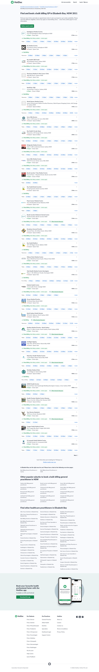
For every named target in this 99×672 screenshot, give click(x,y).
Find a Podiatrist (31, 629)
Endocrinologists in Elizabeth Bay (48, 526)
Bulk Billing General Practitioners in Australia (29, 6)
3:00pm (30, 97)
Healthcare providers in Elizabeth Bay (69, 569)
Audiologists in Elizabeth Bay (27, 547)
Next (75, 455)
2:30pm (70, 126)
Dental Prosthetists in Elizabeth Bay (28, 566)
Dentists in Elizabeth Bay (26, 568)
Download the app (25, 597)
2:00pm (44, 55)
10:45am (70, 41)
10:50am (72, 113)
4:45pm (42, 394)
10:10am (44, 113)
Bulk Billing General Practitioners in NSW (48, 6)
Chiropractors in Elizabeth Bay (27, 552)
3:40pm (65, 97)
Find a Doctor (30, 619)
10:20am (51, 113)
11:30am (63, 154)
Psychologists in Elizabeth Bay (67, 535)
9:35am (63, 225)
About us (59, 619)
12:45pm (56, 69)
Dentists (44, 625)
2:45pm (70, 196)
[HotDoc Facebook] (77, 617)
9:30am (35, 41)
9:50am (49, 41)
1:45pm (56, 126)
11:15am (65, 280)
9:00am (28, 69)
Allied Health (45, 622)
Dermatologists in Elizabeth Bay (47, 514)
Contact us (60, 625)
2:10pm (63, 83)
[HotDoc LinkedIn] (79, 617)
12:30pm (49, 69)
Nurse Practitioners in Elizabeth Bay (48, 544)
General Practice (46, 619)
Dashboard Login (46, 632)
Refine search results (27, 26)
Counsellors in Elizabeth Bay (27, 560)
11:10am (28, 83)
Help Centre (30, 653)
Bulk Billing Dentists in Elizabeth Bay (29, 518)
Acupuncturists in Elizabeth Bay (27, 544)
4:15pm (70, 337)
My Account (30, 650)
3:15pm (44, 97)
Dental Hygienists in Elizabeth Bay (28, 563)
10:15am (49, 154)
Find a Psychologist (32, 635)
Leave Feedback (31, 656)
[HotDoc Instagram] (82, 617)
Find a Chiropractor (32, 632)
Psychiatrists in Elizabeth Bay (67, 532)
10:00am (42, 154)
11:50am (63, 337)
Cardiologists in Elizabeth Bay (27, 550)
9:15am (35, 69)
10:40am (63, 41)
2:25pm (44, 252)
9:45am (35, 154)
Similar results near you (49, 462)
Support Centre (46, 635)
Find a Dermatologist (32, 644)
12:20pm (45, 379)
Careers (59, 622)
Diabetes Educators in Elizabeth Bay (48, 517)
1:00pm (63, 69)
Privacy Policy (61, 632)
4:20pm (65, 55)
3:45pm (72, 97)
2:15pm (63, 140)
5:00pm (35, 210)
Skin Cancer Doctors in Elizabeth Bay (69, 551)
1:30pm (42, 83)
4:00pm (58, 55)
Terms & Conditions (62, 629)
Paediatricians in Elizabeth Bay (47, 567)
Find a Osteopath (31, 641)
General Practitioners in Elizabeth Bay (49, 534)
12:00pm (30, 55)
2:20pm (51, 55)
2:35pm (58, 252)
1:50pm (56, 83)
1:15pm (70, 69)
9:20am (28, 41)
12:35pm (59, 379)
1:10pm (35, 83)
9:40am (42, 41)
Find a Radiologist (31, 647)
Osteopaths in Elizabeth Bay (47, 564)
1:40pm (49, 83)
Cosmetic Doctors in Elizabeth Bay (28, 558)
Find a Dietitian (31, 638)
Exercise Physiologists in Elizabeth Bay (49, 529)
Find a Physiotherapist (33, 625)
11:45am (70, 154)
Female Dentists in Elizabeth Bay (28, 538)
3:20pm (51, 97)
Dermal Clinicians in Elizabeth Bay (48, 511)
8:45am (35, 168)
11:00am (35, 295)
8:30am (28, 168)
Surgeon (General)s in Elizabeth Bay (68, 562)
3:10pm (37, 97)
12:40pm (37, 55)
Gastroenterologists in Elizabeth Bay (48, 531)
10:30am (56, 41)
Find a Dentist (30, 622)
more (75, 41)
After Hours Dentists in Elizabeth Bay (29, 511)
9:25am (49, 225)
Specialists (45, 629)
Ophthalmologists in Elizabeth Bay (48, 555)
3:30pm (58, 97)
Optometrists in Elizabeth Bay (47, 557)
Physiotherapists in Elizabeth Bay (68, 522)
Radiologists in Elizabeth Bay (67, 537)
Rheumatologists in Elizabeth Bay (68, 548)
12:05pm (32, 379)
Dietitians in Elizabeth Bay (46, 519)
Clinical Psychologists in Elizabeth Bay (29, 555)
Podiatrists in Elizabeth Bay (66, 529)
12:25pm (52, 379)
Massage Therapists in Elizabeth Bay (48, 537)
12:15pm (63, 168)
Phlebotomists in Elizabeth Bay (67, 520)
